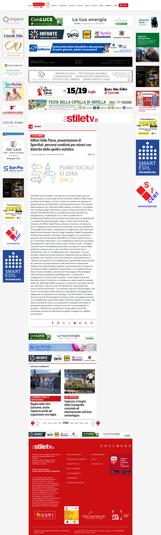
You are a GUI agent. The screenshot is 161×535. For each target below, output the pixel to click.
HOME (30, 5)
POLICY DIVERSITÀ (73, 468)
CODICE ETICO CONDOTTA (76, 459)
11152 (71, 423)
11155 (86, 423)
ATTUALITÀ (72, 5)
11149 (55, 423)
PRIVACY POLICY (73, 464)
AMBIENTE (108, 5)
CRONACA (54, 5)
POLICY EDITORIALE (74, 454)
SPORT (116, 5)
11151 (66, 422)
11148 (50, 423)
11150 (60, 423)
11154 (81, 423)
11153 (76, 423)
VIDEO (123, 5)
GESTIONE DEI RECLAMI (75, 483)
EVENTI (101, 5)
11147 (45, 423)
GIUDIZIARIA (62, 5)
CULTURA (94, 5)
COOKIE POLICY (97, 464)
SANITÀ (87, 5)
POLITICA (80, 5)
